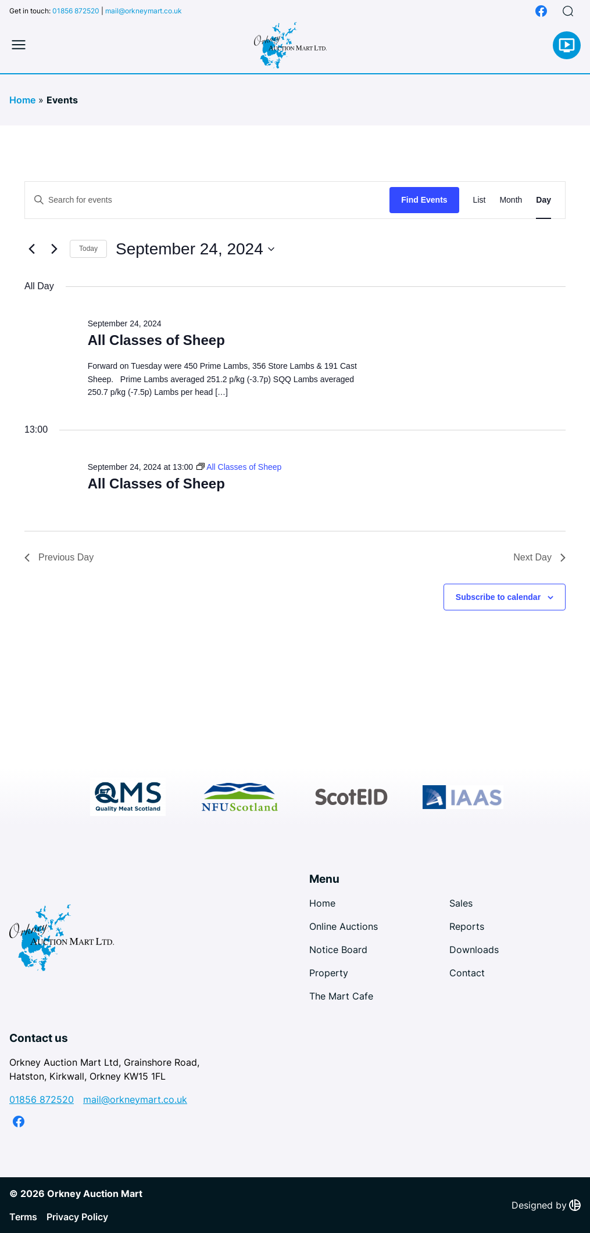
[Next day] (54, 249)
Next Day (539, 557)
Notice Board (338, 949)
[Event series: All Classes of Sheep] (238, 467)
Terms (23, 1217)
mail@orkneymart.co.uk (143, 10)
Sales (461, 903)
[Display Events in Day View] (543, 200)
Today (88, 249)
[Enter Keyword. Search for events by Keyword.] (207, 200)
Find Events (424, 199)
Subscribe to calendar (498, 597)
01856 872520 (75, 10)
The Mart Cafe (341, 996)
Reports (466, 926)
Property (328, 973)
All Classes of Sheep (156, 340)
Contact (467, 973)
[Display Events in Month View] (510, 200)
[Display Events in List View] (479, 200)
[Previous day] (31, 249)
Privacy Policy (77, 1217)
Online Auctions (343, 926)
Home (22, 100)
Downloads (474, 949)
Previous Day (59, 557)
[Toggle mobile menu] (18, 45)
